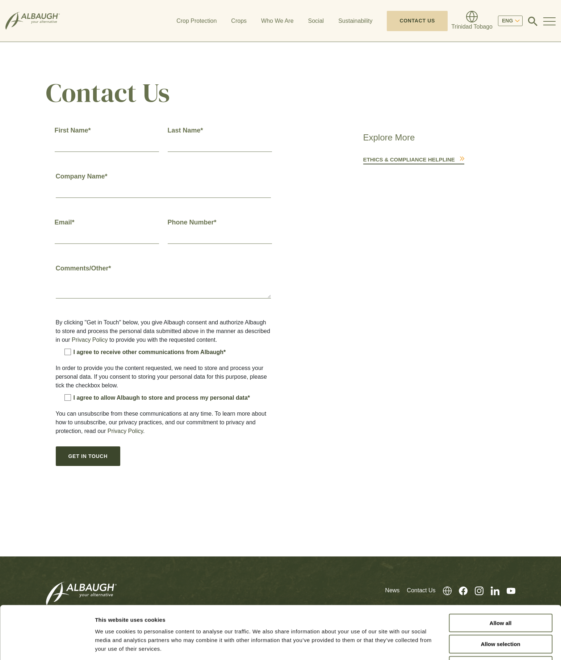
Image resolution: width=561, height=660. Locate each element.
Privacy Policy (90, 340)
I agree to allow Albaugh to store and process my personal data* (157, 397)
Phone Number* (192, 222)
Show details (380, 646)
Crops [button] (239, 21)
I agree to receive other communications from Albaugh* (145, 352)
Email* (65, 222)
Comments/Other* (83, 268)
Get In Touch (88, 456)
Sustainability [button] (355, 21)
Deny (500, 639)
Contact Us (417, 21)
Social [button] (316, 21)
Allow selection (500, 618)
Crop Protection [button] (196, 21)
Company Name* (82, 176)
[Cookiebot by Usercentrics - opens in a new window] (47, 645)
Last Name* (185, 130)
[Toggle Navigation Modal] (549, 21)
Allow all (501, 596)
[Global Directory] (472, 21)
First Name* (73, 130)
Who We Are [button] (277, 21)
